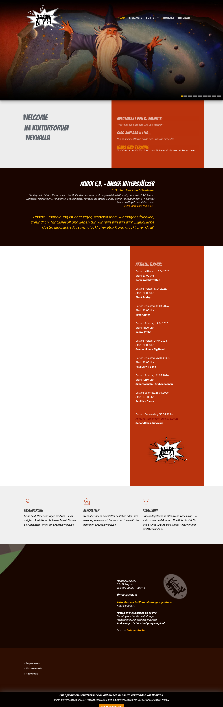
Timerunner (143, 314)
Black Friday (143, 297)
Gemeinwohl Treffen (148, 280)
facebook (32, 673)
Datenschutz (34, 668)
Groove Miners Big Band (150, 349)
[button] (182, 96)
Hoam (121, 17)
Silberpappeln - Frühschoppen (154, 384)
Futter (152, 17)
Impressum (33, 663)
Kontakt (168, 17)
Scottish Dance (145, 401)
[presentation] (4, 67)
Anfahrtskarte (135, 630)
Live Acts (135, 17)
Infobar (185, 17)
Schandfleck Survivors (149, 423)
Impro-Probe (143, 332)
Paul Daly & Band (146, 366)
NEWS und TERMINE (133, 153)
